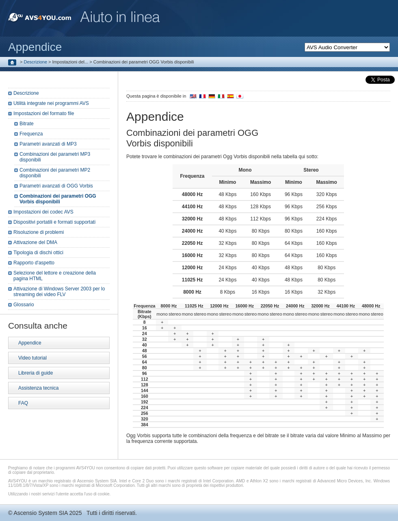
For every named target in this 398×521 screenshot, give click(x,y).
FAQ (23, 403)
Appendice (29, 343)
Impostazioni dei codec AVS (43, 212)
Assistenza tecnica (38, 388)
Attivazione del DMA (35, 242)
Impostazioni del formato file (43, 113)
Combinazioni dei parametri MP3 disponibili (54, 157)
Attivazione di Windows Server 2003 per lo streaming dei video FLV (59, 291)
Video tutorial (32, 358)
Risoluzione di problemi (38, 232)
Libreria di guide (35, 373)
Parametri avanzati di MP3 (48, 144)
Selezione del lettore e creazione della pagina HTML (54, 275)
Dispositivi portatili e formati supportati (54, 222)
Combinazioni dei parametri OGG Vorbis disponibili (57, 199)
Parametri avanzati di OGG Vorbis (56, 186)
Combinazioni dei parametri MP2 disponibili (54, 173)
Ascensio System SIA (40, 513)
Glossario (23, 304)
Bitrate (26, 123)
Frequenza (31, 134)
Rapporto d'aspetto (33, 263)
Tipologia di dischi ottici (38, 252)
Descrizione (35, 61)
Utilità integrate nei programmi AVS (51, 103)
